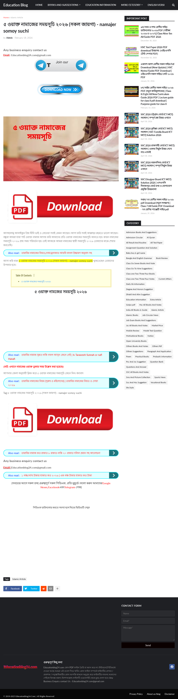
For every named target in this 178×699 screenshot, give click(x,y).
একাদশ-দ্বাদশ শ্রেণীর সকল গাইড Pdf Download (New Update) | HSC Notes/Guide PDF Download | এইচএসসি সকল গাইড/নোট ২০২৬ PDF (157, 71)
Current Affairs (165, 279)
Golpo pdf (130, 304)
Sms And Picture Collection (138, 377)
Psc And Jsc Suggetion (136, 361)
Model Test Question (152, 330)
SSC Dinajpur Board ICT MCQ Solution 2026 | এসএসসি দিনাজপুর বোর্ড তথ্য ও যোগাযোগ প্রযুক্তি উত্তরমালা (156, 184)
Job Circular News (150, 315)
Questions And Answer (136, 367)
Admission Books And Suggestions (141, 232)
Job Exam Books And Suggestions (141, 320)
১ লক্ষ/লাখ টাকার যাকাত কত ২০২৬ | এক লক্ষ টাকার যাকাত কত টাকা (56, 475)
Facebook (54, 487)
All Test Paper (156, 242)
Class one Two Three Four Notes (140, 279)
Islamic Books (132, 315)
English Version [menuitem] (158, 5)
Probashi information (162, 356)
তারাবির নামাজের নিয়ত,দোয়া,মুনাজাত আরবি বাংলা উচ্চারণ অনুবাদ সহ (56, 252)
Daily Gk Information (135, 284)
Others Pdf (157, 346)
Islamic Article (17, 17)
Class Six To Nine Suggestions (139, 268)
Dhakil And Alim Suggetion (138, 294)
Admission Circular (134, 237)
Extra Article (155, 299)
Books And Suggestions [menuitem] (63, 5)
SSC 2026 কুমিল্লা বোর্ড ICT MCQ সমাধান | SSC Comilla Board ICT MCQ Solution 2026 (156, 131)
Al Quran (151, 237)
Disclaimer (170, 694)
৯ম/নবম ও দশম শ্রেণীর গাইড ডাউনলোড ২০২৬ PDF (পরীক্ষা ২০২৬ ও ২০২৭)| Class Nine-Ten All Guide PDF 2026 (156, 32)
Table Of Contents (24, 275)
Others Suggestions (134, 351)
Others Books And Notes (137, 346)
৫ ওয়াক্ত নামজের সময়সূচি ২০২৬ (36, 281)
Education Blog (15, 5)
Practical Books (142, 356)
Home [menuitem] (39, 5)
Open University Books (136, 341)
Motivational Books (134, 336)
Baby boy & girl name (135, 253)
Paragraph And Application (159, 351)
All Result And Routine (136, 242)
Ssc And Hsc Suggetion (136, 382)
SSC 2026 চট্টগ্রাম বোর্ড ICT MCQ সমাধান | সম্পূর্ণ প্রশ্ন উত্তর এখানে (157, 116)
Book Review (162, 258)
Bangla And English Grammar (139, 258)
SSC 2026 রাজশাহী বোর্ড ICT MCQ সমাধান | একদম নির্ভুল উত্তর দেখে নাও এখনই (157, 148)
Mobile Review (132, 330)
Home (6, 17)
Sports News (159, 377)
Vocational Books (158, 382)
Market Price (157, 325)
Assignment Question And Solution (141, 248)
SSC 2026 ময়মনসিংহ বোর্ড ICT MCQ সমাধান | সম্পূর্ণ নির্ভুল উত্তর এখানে (156, 165)
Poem (128, 356)
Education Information (136, 299)
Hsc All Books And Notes (150, 304)
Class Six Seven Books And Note (140, 263)
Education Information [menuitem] (100, 5)
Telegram (69, 487)
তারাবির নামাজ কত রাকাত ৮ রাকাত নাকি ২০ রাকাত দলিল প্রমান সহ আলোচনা (60, 452)
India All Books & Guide (136, 310)
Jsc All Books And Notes (137, 325)
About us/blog (153, 694)
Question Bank (156, 361)
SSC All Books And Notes (137, 372)
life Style (130, 387)
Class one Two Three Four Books (140, 273)
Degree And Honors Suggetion (139, 289)
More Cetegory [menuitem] (131, 5)
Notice (150, 336)
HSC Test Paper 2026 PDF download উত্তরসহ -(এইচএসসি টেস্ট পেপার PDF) (156, 50)
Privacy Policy (136, 694)
